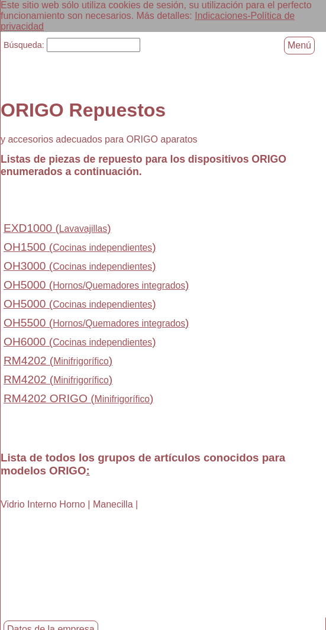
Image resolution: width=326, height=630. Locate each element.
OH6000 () (80, 341)
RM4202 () (58, 360)
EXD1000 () (57, 227)
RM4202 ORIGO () (79, 398)
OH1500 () (80, 246)
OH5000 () (96, 284)
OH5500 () (96, 322)
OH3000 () (80, 265)
